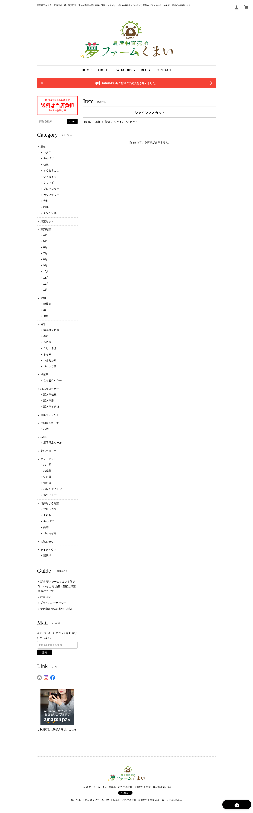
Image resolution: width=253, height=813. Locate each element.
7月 (45, 253)
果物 (98, 121)
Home (87, 121)
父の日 (47, 476)
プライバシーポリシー (53, 602)
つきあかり (49, 360)
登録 (44, 652)
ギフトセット (48, 458)
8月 (45, 259)
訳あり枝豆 (49, 394)
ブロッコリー (51, 188)
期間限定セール (52, 442)
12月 (46, 283)
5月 (45, 241)
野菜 (43, 146)
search (72, 121)
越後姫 (47, 303)
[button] (125, 70)
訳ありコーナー (49, 388)
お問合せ (45, 596)
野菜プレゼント (49, 415)
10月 (46, 271)
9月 (45, 265)
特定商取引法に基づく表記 (56, 608)
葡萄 (107, 121)
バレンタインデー (53, 488)
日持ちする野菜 (49, 503)
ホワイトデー (51, 495)
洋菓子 (44, 374)
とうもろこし (51, 170)
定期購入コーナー (51, 422)
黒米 (46, 335)
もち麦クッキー (52, 380)
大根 (46, 200)
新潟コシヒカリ (52, 329)
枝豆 (46, 164)
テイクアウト (48, 549)
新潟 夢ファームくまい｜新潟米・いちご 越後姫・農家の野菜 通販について (57, 586)
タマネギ (48, 182)
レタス (47, 152)
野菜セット (47, 221)
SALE (43, 436)
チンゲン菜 (49, 213)
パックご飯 (49, 366)
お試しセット (48, 541)
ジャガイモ (49, 176)
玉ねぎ (47, 515)
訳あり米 (48, 400)
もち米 (47, 341)
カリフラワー (51, 194)
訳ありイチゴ (51, 406)
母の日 (47, 482)
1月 (45, 289)
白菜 (46, 207)
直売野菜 (45, 229)
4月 (45, 234)
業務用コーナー (49, 450)
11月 (46, 277)
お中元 (47, 464)
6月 (45, 247)
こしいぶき (49, 348)
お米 (43, 324)
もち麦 (47, 354)
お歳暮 (47, 470)
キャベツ (48, 158)
